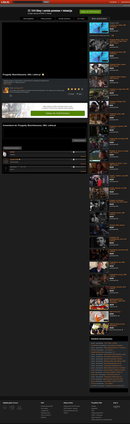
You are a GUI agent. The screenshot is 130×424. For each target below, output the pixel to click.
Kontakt (93, 406)
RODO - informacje (96, 415)
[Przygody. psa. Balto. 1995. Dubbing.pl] (98, 27)
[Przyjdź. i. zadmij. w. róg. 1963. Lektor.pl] (98, 180)
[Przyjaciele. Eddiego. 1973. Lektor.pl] (98, 106)
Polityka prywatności (97, 413)
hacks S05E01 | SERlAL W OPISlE (113, 381)
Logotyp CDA (45, 410)
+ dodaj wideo (126, 5)
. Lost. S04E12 (108, 383)
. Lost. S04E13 (108, 350)
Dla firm (66, 413)
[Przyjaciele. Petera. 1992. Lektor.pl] (98, 118)
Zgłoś (79, 94)
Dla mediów (44, 408)
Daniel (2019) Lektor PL (113, 374)
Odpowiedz (83, 156)
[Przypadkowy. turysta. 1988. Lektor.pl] (98, 279)
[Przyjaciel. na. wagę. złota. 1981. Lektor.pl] (98, 93)
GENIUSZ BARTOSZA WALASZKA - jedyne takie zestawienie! (117, 301)
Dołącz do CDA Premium (57, 113)
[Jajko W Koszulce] (98, 316)
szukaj (46, 2)
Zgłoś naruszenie (96, 417)
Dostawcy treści (45, 413)
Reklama (43, 417)
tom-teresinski (95, 345)
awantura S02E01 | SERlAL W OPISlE (114, 370)
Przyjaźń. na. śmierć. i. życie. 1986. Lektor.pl (118, 164)
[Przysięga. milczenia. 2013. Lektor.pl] (98, 291)
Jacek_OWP (94, 374)
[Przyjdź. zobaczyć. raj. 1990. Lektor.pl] (98, 192)
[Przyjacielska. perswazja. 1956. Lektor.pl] (98, 143)
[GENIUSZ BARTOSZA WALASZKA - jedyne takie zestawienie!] (98, 304)
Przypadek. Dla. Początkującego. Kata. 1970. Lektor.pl (118, 239)
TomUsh (93, 350)
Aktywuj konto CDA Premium (72, 406)
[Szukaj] (28, 2)
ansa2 (93, 370)
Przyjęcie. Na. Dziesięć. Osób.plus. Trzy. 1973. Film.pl (118, 201)
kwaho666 (94, 385)
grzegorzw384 (15, 159)
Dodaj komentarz (79, 140)
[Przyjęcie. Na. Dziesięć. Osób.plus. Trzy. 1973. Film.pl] (98, 205)
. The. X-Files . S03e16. (110, 343)
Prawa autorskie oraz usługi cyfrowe (101, 419)
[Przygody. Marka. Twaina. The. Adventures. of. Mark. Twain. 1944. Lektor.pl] (98, 44)
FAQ (92, 410)
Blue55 (12, 152)
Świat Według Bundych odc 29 (112, 363)
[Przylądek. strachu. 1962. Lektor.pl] (98, 217)
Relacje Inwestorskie (47, 406)
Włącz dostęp (7, 84)
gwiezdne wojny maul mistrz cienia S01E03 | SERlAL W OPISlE (107, 379)
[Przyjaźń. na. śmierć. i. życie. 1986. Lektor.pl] (98, 168)
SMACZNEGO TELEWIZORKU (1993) (115, 354)
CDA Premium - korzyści (70, 408)
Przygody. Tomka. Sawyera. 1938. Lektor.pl (118, 77)
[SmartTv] (13, 410)
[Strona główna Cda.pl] (6, 2)
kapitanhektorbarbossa (97, 352)
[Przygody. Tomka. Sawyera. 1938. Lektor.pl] (98, 81)
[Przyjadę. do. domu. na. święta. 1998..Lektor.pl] (98, 155)
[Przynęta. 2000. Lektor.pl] (98, 229)
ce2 (114, 352)
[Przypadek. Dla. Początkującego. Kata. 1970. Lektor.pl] (98, 242)
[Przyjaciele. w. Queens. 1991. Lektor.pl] (98, 131)
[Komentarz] (44, 133)
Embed (71, 94)
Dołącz (90, 12)
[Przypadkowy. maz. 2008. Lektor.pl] (98, 266)
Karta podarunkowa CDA (71, 410)
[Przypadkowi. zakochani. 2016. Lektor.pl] (98, 254)
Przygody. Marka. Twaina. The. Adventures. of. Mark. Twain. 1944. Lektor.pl (119, 41)
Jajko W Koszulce (115, 311)
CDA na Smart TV (46, 415)
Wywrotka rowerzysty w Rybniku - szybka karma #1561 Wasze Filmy (107, 359)
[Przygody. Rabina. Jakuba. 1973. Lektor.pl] (98, 69)
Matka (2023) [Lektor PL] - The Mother (115, 347)
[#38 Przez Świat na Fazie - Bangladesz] (98, 328)
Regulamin (94, 408)
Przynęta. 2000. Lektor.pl (117, 225)
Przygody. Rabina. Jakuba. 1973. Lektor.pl (118, 65)
